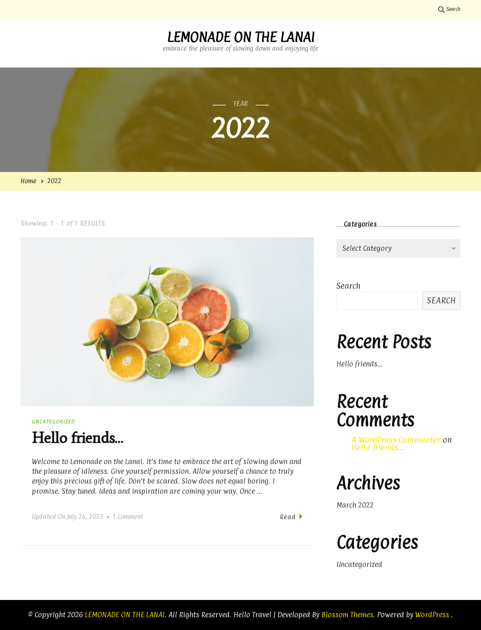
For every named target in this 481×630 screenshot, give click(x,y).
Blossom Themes (347, 614)
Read (291, 516)
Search (348, 286)
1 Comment (128, 517)
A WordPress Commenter (395, 440)
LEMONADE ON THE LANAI (241, 37)
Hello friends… (77, 438)
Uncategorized (53, 421)
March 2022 (355, 505)
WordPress (432, 614)
